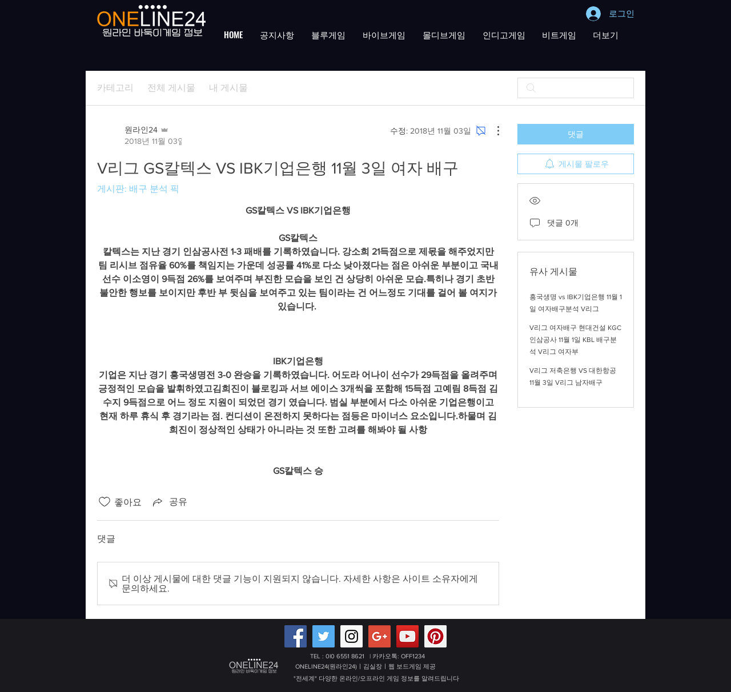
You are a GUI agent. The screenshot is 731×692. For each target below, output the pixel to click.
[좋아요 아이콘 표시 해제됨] (104, 502)
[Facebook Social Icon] (295, 636)
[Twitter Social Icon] (323, 636)
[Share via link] (169, 502)
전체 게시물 (171, 87)
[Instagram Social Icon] (351, 636)
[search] (575, 88)
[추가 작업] (492, 131)
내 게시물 (228, 87)
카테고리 (115, 87)
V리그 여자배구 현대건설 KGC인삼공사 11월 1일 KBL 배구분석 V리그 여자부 (575, 340)
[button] (277, 34)
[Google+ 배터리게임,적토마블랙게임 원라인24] (379, 636)
